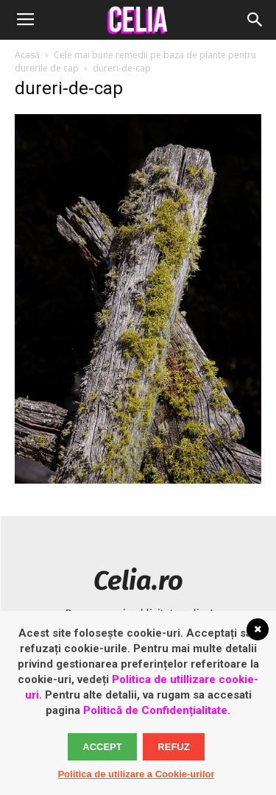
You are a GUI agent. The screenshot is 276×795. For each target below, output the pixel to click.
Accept (101, 746)
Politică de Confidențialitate (155, 710)
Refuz (173, 746)
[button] (255, 20)
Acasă (27, 55)
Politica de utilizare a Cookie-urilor (135, 774)
